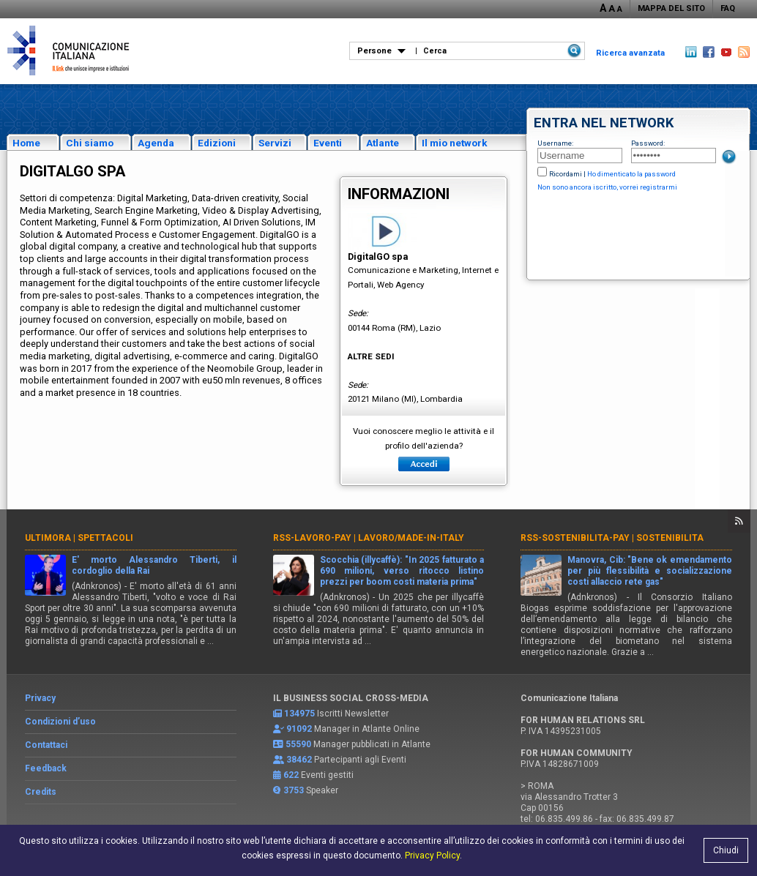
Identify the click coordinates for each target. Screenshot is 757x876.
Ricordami (565, 174)
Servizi (274, 143)
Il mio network (455, 143)
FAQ (727, 8)
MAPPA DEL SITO (671, 8)
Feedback (46, 768)
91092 (299, 729)
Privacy (40, 698)
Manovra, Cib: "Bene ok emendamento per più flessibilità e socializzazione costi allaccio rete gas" (649, 571)
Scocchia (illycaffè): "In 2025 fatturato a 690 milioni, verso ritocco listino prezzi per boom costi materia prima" (402, 571)
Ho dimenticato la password (631, 174)
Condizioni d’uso (60, 721)
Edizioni (217, 143)
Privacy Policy (432, 855)
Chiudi (726, 850)
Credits (40, 792)
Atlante (382, 143)
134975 (299, 713)
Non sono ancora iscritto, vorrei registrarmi (607, 187)
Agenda (156, 143)
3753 (293, 790)
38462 (299, 760)
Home (26, 143)
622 (291, 775)
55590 (298, 744)
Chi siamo (89, 143)
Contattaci (46, 745)
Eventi (327, 143)
